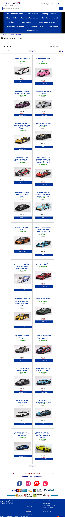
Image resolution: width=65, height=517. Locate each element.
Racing (12, 22)
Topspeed (18, 34)
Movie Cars (26, 22)
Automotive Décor (36, 26)
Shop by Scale (11, 18)
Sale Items (53, 26)
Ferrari (56, 18)
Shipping (28, 511)
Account (42, 4)
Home (5, 34)
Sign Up (48, 4)
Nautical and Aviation (16, 26)
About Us (28, 504)
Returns (28, 509)
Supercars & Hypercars (47, 22)
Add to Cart (22, 81)
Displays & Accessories (30, 18)
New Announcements (15, 14)
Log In (54, 4)
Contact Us (29, 506)
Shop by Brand (32, 30)
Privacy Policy (30, 514)
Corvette (45, 18)
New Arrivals (33, 14)
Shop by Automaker (50, 14)
